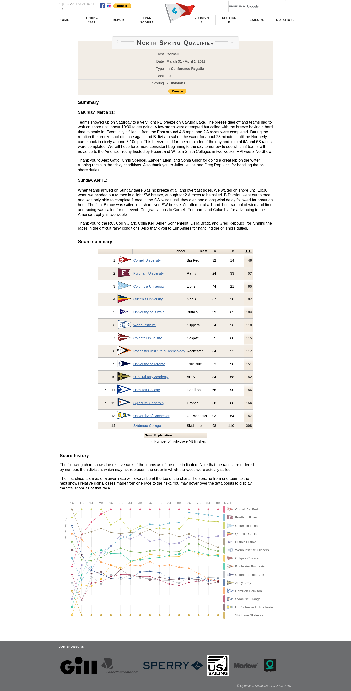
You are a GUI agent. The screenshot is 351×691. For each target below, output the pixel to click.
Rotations (285, 20)
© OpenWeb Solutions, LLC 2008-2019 (264, 686)
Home (64, 20)
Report (119, 20)
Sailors (257, 20)
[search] (251, 6)
